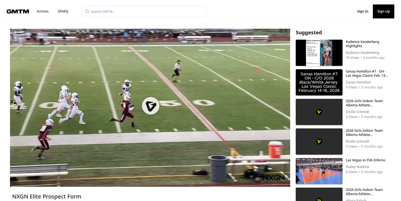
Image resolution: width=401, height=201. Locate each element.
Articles (43, 11)
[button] (150, 106)
